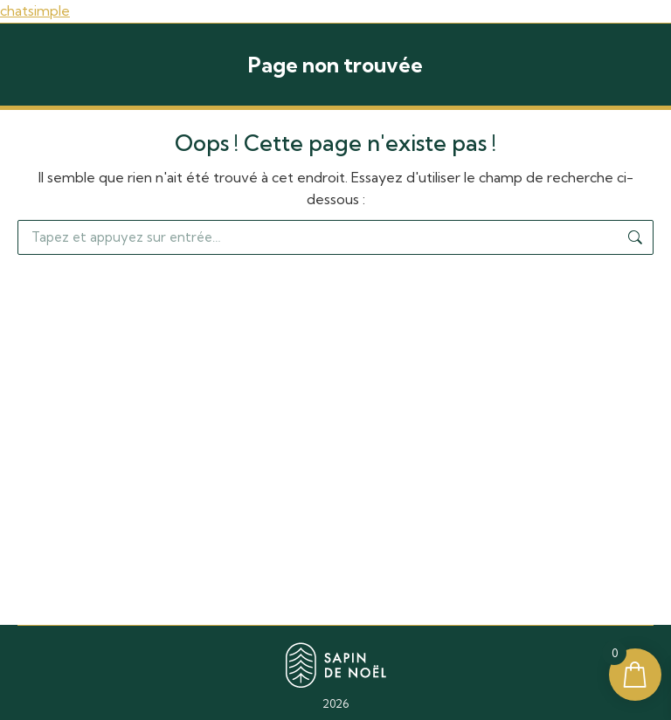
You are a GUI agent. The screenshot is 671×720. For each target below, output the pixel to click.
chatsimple (35, 10)
